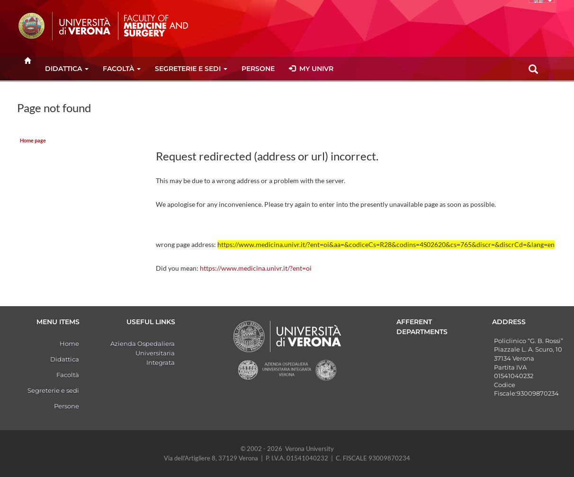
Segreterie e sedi (191, 68)
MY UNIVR (311, 68)
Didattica (67, 68)
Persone (258, 68)
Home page (33, 140)
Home (69, 343)
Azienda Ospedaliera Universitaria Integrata (142, 353)
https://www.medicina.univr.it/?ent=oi (256, 268)
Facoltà (122, 68)
